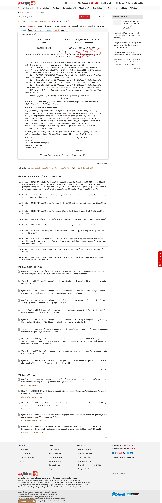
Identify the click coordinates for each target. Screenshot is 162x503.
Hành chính (25, 432)
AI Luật (124, 8)
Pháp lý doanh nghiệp (56, 457)
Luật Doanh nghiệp (38, 501)
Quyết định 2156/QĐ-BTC (83, 168)
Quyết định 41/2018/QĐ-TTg (43, 168)
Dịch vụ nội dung (54, 465)
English (120, 3)
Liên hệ (22, 461)
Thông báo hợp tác (84, 469)
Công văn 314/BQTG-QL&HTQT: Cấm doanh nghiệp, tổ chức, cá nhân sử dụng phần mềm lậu (127, 45)
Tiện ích (133, 8)
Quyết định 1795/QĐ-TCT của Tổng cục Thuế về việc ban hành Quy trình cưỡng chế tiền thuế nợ (58, 225)
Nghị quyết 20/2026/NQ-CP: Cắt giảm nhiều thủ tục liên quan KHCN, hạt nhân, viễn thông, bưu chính (127, 62)
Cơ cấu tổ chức (26, 421)
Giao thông (35, 385)
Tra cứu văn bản (43, 8)
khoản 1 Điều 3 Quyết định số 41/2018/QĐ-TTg (56, 87)
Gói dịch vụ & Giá (106, 3)
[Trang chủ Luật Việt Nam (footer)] (28, 476)
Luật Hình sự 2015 (60, 501)
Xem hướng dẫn (63, 21)
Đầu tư (23, 397)
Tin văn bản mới (69, 8)
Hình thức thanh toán (85, 453)
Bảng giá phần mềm (84, 449)
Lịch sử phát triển (25, 453)
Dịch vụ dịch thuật (55, 461)
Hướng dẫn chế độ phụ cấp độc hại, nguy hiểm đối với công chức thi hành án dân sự (127, 35)
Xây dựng (40, 397)
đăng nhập (69, 155)
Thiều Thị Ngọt (100, 163)
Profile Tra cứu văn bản (27, 457)
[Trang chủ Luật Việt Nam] (27, 3)
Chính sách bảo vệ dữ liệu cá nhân (89, 465)
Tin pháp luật (84, 8)
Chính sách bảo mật (84, 461)
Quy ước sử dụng (84, 457)
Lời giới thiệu (24, 449)
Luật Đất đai (49, 501)
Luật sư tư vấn (111, 8)
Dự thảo (56, 8)
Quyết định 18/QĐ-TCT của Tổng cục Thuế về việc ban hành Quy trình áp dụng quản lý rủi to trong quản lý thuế (64, 219)
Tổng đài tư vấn (54, 469)
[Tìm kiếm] (84, 17)
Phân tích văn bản (55, 453)
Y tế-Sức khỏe (26, 409)
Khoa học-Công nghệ (39, 421)
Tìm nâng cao (102, 17)
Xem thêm (104, 369)
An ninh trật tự (26, 385)
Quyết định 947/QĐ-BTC (64, 168)
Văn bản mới (28, 8)
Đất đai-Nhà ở (31, 397)
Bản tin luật (97, 8)
